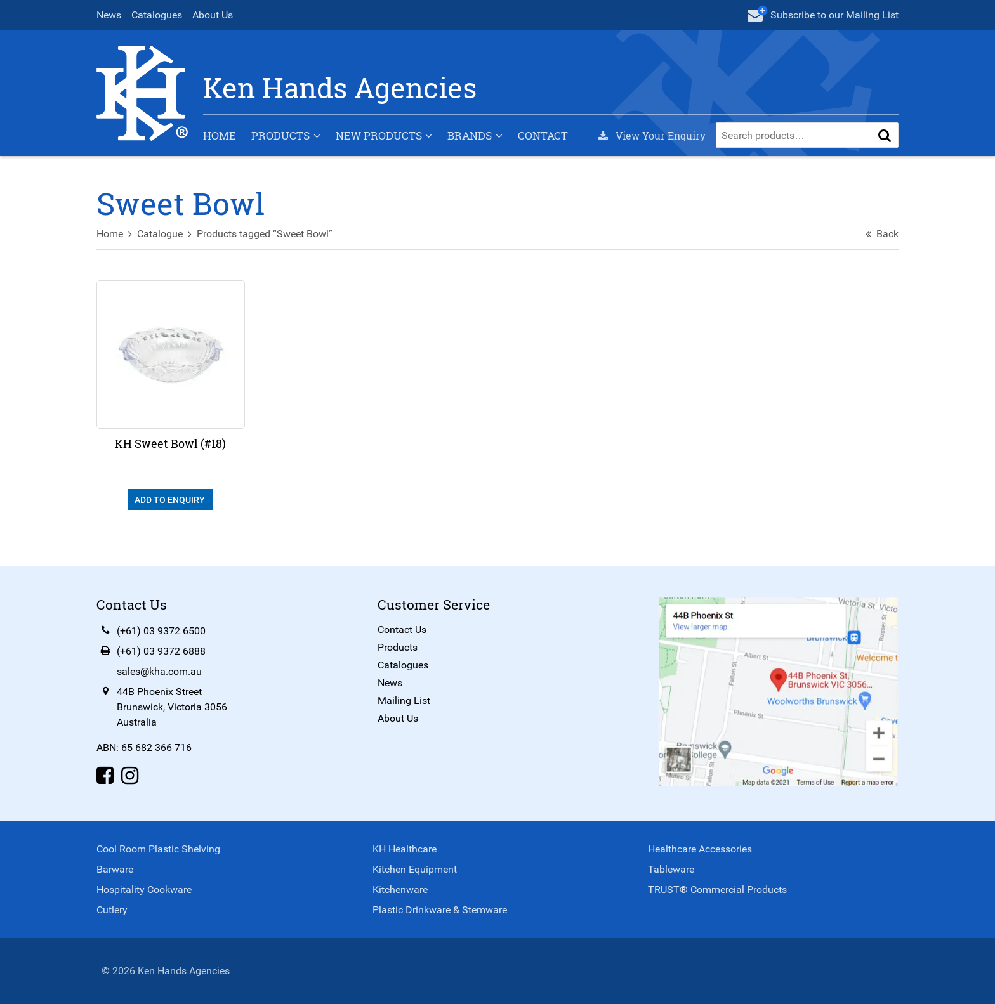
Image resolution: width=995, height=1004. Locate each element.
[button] (885, 135)
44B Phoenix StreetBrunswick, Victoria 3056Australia (172, 707)
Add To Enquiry (171, 500)
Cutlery (112, 910)
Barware (114, 869)
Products (280, 135)
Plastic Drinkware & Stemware (439, 910)
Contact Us (402, 629)
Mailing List (404, 700)
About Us (212, 15)
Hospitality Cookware (144, 889)
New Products (379, 135)
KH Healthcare (404, 849)
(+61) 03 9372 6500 (161, 631)
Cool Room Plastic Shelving (158, 849)
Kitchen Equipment (414, 869)
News (108, 15)
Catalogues (156, 15)
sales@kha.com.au (159, 671)
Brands (469, 135)
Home (219, 135)
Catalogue (160, 234)
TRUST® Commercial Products (717, 889)
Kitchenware (400, 889)
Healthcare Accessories (700, 849)
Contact (543, 135)
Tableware (671, 869)
